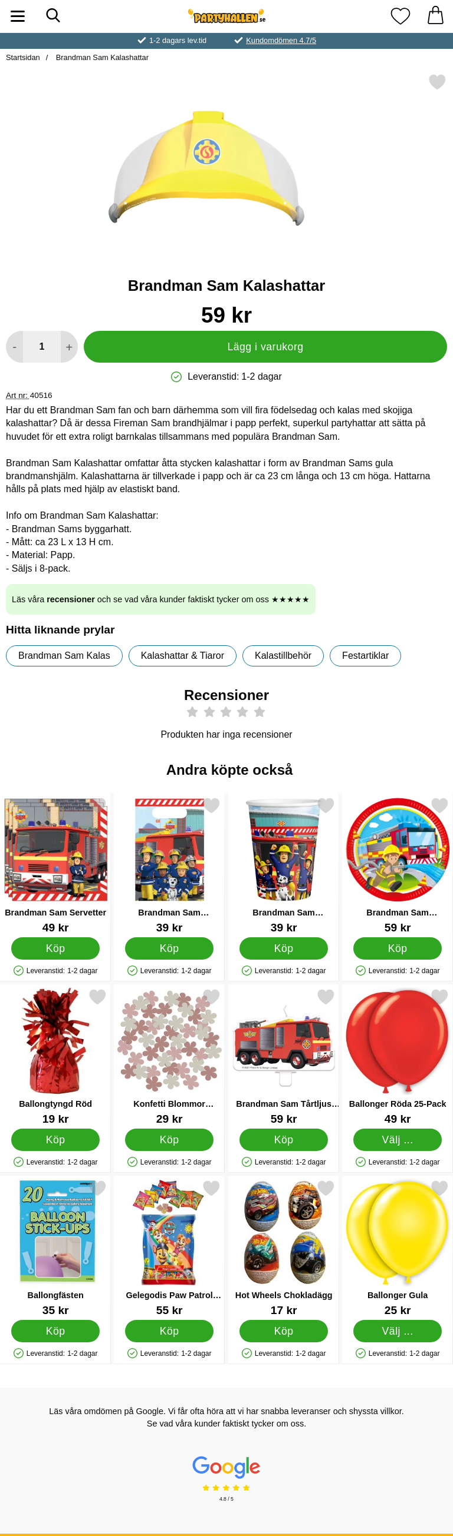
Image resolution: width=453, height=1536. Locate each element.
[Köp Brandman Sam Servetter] (55, 948)
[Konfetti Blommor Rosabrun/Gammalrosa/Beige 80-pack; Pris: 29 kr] (169, 1056)
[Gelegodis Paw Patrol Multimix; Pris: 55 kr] (169, 1248)
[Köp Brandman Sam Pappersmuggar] (283, 948)
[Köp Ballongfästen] (55, 1331)
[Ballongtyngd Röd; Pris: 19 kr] (55, 1056)
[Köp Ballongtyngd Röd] (55, 1140)
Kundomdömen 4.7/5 (281, 40)
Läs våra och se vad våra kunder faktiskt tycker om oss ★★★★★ (161, 599)
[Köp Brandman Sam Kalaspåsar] (169, 948)
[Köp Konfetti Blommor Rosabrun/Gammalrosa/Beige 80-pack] (169, 1140)
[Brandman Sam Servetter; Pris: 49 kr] (55, 865)
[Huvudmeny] (17, 16)
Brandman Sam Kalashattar (101, 57)
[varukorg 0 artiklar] (435, 16)
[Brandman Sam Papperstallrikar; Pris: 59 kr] (397, 865)
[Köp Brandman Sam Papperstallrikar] (397, 948)
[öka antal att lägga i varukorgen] (69, 347)
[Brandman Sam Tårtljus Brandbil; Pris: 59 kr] (283, 1056)
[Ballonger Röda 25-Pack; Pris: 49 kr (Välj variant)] (397, 1056)
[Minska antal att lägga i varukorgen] (14, 347)
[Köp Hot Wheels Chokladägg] (283, 1331)
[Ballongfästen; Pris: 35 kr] (55, 1248)
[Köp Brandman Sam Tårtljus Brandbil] (283, 1140)
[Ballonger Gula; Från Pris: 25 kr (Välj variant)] (397, 1248)
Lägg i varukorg (265, 347)
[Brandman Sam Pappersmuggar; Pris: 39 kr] (283, 865)
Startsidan (23, 57)
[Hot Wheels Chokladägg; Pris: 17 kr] (283, 1248)
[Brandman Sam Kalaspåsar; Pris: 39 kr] (169, 865)
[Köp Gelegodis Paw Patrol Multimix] (169, 1331)
